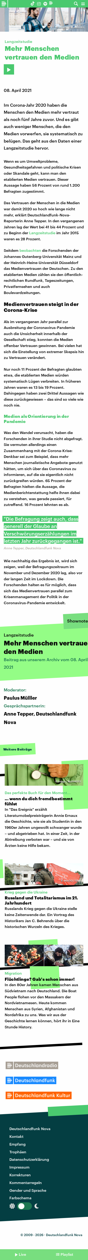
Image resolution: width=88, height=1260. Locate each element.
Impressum (19, 1167)
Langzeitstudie (42, 232)
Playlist (67, 1254)
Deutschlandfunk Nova (29, 1128)
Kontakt (16, 1136)
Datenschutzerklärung (29, 1159)
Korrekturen (20, 1175)
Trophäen (17, 1152)
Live (22, 1254)
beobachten (30, 250)
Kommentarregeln (25, 1182)
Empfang (17, 1144)
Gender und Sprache (27, 1190)
